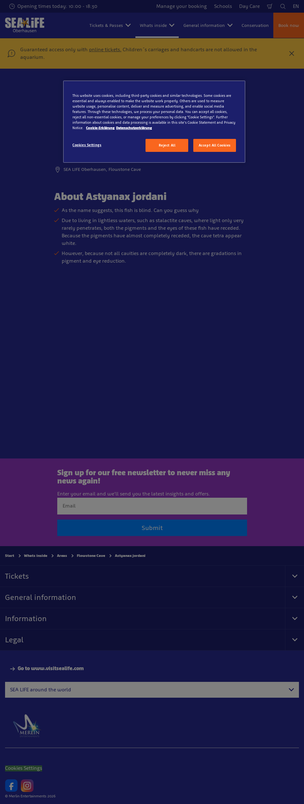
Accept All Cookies (215, 145)
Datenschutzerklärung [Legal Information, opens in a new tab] (134, 128)
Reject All (167, 145)
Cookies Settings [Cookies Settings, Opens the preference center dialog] (86, 145)
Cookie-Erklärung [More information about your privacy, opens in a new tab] (100, 128)
